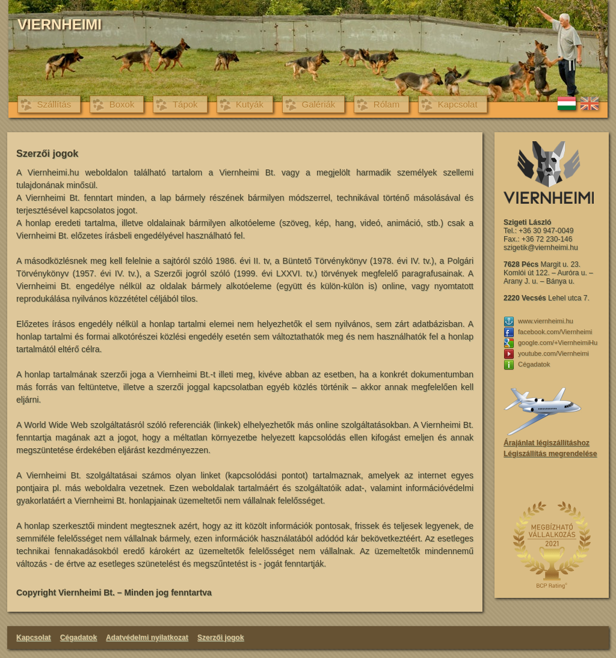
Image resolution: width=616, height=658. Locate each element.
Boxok (122, 104)
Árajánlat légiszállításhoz (547, 443)
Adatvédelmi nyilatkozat (147, 637)
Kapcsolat (458, 104)
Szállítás (54, 104)
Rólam (386, 104)
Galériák (318, 104)
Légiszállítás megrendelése (550, 453)
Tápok (185, 104)
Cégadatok (78, 637)
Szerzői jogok (220, 637)
